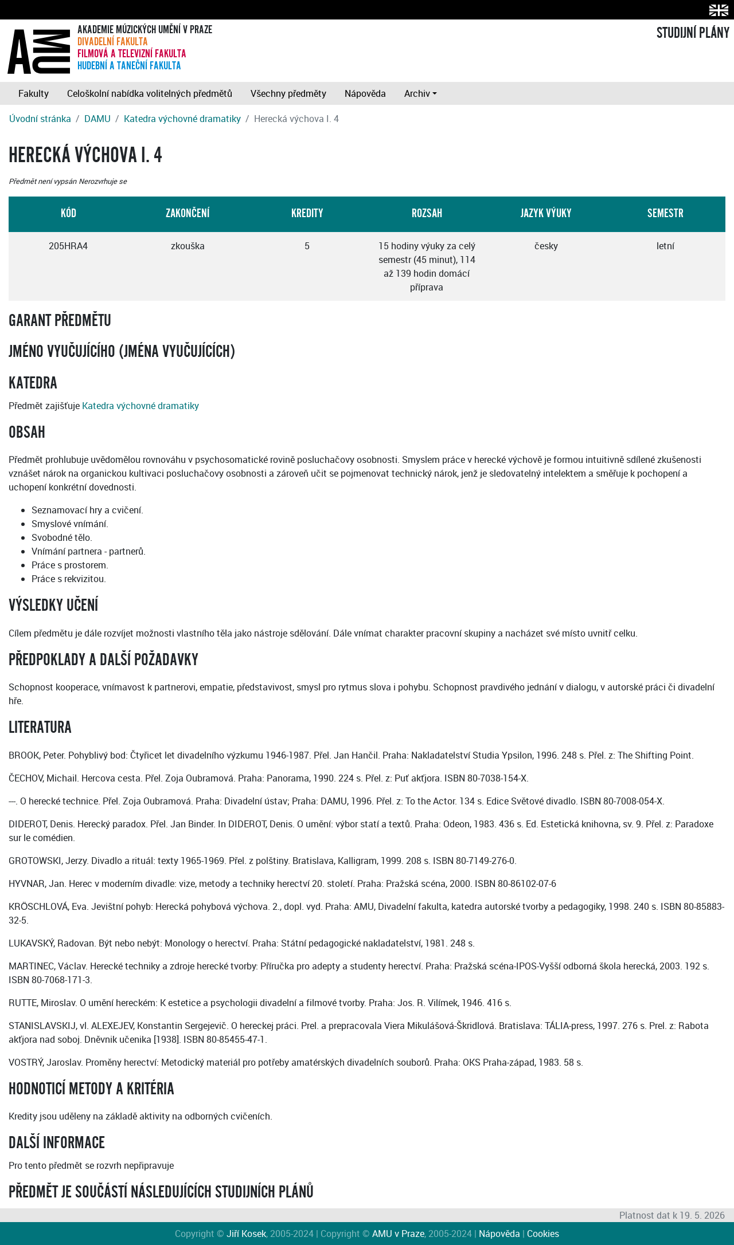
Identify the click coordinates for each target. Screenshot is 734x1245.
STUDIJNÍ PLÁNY (693, 33)
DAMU (97, 118)
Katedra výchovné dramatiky (182, 118)
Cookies (543, 1233)
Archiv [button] (417, 93)
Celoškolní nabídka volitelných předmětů (149, 93)
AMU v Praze (398, 1233)
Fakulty (33, 93)
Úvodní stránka (40, 118)
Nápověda (365, 93)
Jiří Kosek (246, 1233)
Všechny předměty (288, 93)
